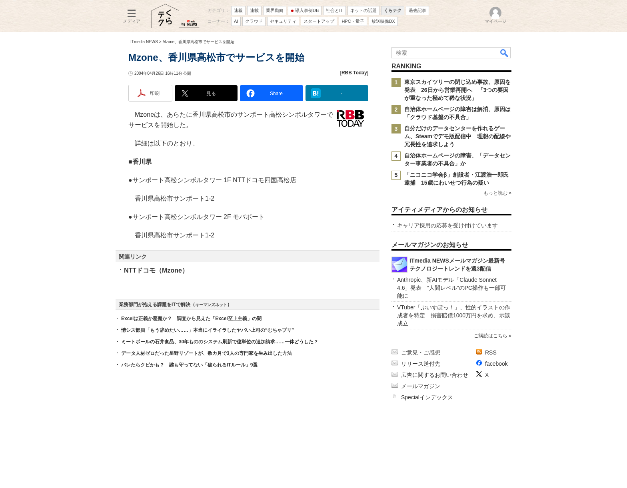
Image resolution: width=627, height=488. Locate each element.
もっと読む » (497, 193)
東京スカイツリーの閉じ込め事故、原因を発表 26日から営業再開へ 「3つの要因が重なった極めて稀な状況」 (457, 90)
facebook (496, 364)
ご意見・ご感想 (420, 352)
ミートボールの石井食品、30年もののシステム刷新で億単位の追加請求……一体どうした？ (219, 342)
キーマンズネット (211, 305)
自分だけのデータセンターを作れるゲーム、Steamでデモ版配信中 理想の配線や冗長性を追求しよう (457, 136)
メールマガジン (420, 386)
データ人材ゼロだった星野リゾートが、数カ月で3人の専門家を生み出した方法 (206, 353)
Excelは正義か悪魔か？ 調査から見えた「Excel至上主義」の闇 (191, 318)
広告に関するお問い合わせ (434, 375)
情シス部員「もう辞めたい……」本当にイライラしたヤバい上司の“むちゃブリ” (207, 330)
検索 (505, 52)
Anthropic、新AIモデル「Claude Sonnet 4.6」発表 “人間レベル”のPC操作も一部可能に (451, 288)
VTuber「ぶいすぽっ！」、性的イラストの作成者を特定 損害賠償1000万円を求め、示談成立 (453, 315)
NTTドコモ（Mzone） (156, 270)
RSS (491, 352)
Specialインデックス (427, 397)
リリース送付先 (420, 364)
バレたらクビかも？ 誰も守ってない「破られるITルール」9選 (189, 365)
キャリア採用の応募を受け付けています (447, 225)
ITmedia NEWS (144, 42)
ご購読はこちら (490, 336)
